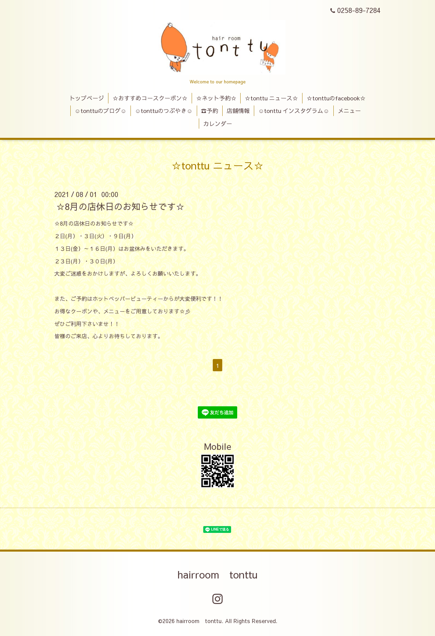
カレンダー (217, 123)
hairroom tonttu (217, 574)
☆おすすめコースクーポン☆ (150, 98)
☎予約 (209, 111)
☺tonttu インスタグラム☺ (293, 111)
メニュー (349, 111)
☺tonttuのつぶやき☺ (164, 111)
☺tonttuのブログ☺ (100, 111)
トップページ (86, 98)
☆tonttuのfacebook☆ (336, 98)
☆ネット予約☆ (216, 98)
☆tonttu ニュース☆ (271, 98)
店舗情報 (238, 111)
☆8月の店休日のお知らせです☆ (120, 206)
